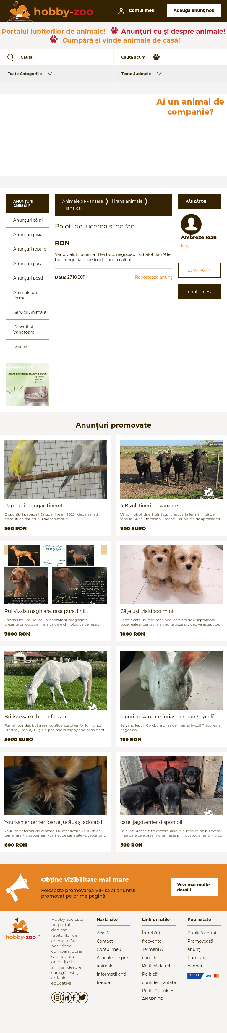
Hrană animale (127, 201)
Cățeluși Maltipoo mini (146, 611)
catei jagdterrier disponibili (152, 822)
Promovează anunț (200, 945)
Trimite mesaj (199, 291)
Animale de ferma (25, 295)
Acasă (103, 932)
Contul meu (109, 949)
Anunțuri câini (28, 220)
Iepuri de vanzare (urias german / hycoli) (167, 716)
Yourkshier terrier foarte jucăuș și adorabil (53, 822)
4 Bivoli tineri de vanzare (149, 506)
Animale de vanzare (82, 201)
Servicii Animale (29, 312)
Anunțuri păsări (29, 263)
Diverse (21, 346)
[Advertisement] (76, 135)
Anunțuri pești (28, 278)
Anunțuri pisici (28, 234)
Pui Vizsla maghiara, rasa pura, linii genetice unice (44, 611)
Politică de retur (158, 966)
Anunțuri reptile (29, 249)
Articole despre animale (112, 962)
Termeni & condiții (152, 953)
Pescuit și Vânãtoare (23, 329)
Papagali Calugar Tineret (33, 506)
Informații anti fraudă (111, 978)
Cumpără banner (197, 962)
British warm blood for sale (36, 716)
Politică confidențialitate (159, 978)
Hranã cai (72, 208)
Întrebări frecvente (152, 937)
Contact (105, 941)
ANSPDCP (152, 999)
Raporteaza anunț (153, 277)
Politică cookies (158, 990)
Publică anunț (202, 932)
